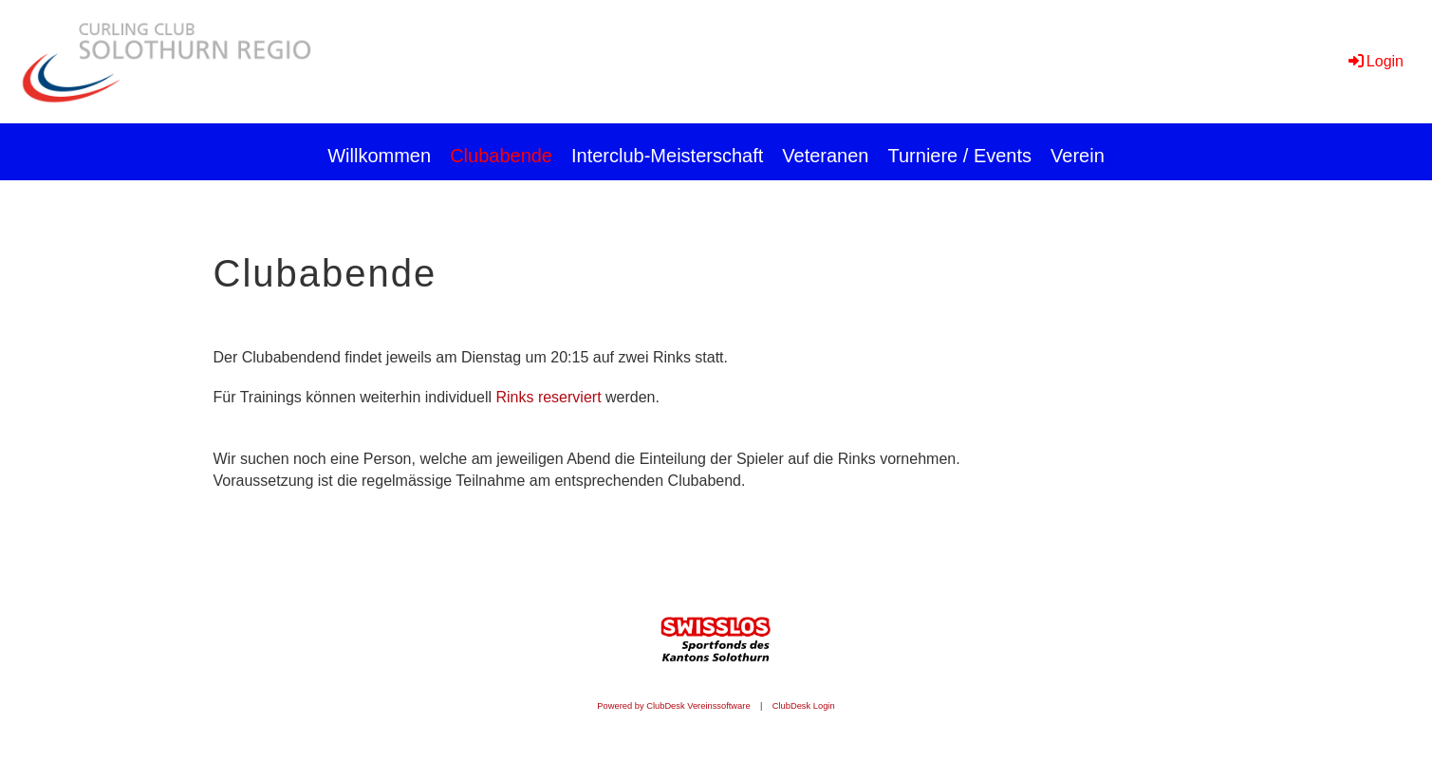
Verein (1078, 155)
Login (1375, 61)
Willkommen (379, 155)
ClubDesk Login (803, 706)
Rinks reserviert (548, 397)
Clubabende (501, 155)
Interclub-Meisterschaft (667, 155)
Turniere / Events (960, 155)
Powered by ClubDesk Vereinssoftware (673, 706)
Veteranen (825, 155)
